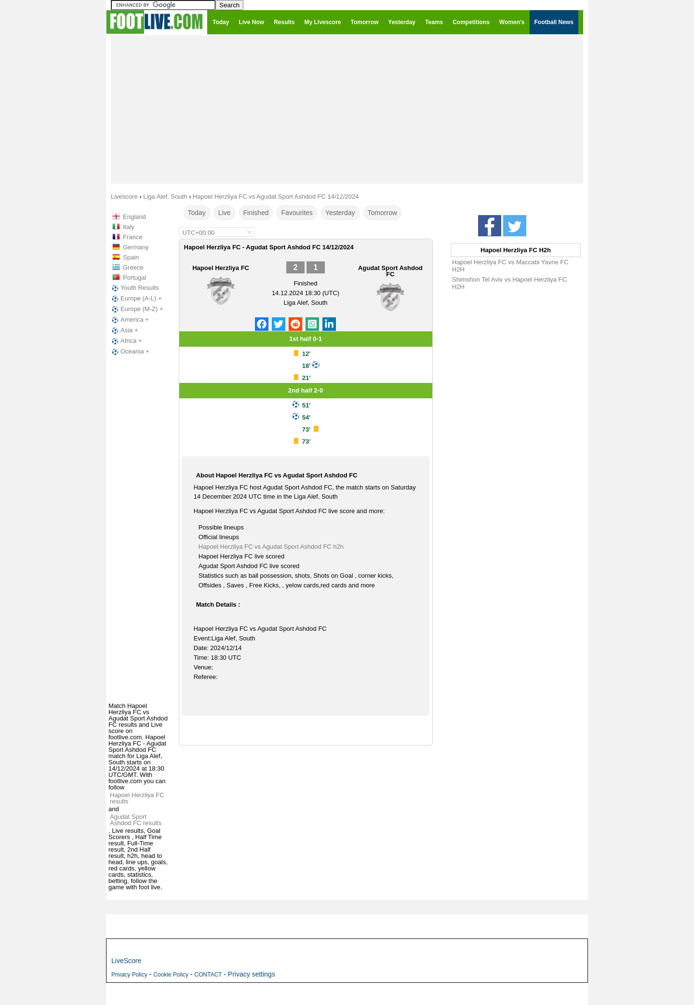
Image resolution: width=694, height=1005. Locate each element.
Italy (128, 227)
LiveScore (126, 960)
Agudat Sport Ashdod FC (390, 271)
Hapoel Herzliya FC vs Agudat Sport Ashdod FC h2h (271, 546)
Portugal (134, 277)
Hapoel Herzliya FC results (137, 798)
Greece (133, 267)
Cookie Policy (170, 974)
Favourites (296, 213)
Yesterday (340, 213)
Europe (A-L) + (136, 298)
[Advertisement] (347, 109)
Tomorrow (382, 213)
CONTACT (208, 974)
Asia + (124, 330)
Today (197, 213)
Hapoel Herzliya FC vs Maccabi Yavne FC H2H (510, 265)
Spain (131, 257)
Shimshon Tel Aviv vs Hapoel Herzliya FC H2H (509, 283)
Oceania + (129, 351)
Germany (135, 247)
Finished (256, 213)
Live (224, 213)
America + (129, 320)
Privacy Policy (129, 974)
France (132, 237)
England (134, 216)
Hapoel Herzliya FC (220, 268)
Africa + (126, 341)
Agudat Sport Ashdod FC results (135, 820)
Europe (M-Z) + (136, 309)
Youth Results (134, 288)
